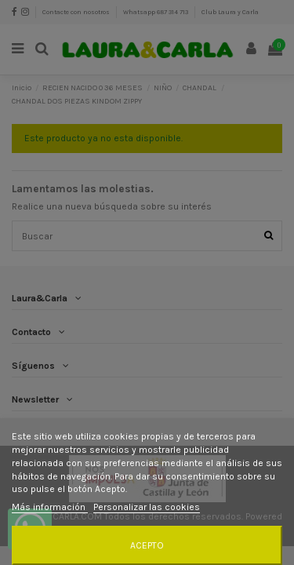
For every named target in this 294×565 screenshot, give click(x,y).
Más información (50, 506)
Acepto (147, 545)
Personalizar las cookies (146, 506)
